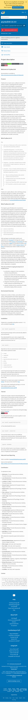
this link (7, 411)
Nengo (2, 246)
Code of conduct (13, 652)
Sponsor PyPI (14, 639)
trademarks (8, 673)
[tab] (14, 43)
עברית (13, 691)
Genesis (18, 245)
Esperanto (17, 691)
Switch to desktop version (14, 681)
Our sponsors (14, 625)
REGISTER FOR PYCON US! (17, 7)
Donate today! (14, 669)
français (13, 688)
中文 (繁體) (25, 690)
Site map (14, 676)
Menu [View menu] (24, 12)
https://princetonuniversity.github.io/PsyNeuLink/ (12, 75)
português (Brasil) (23, 688)
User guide (13, 606)
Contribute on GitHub (13, 635)
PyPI (13, 324)
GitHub (2, 382)
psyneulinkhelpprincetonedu (17, 200)
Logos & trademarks (14, 623)
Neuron (22, 245)
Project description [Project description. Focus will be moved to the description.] (6, 43)
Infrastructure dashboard (13, 620)
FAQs (14, 610)
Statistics (14, 622)
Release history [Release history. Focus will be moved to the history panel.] (5, 51)
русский (9, 691)
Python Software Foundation (19, 673)
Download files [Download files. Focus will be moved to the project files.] (5, 55)
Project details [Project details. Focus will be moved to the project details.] (5, 47)
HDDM (10, 243)
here (19, 382)
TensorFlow (20, 241)
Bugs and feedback (14, 633)
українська (5, 690)
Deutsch (14, 690)
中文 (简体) (19, 690)
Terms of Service (13, 649)
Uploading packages (13, 604)
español (9, 688)
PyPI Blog (13, 618)
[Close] (26, 2)
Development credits (13, 641)
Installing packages (13, 603)
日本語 (17, 688)
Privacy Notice (13, 654)
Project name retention (13, 608)
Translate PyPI (13, 637)
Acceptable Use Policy (13, 656)
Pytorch (13, 241)
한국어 (21, 691)
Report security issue (14, 651)
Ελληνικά (10, 690)
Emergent (11, 240)
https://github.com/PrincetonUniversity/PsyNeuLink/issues (14, 463)
